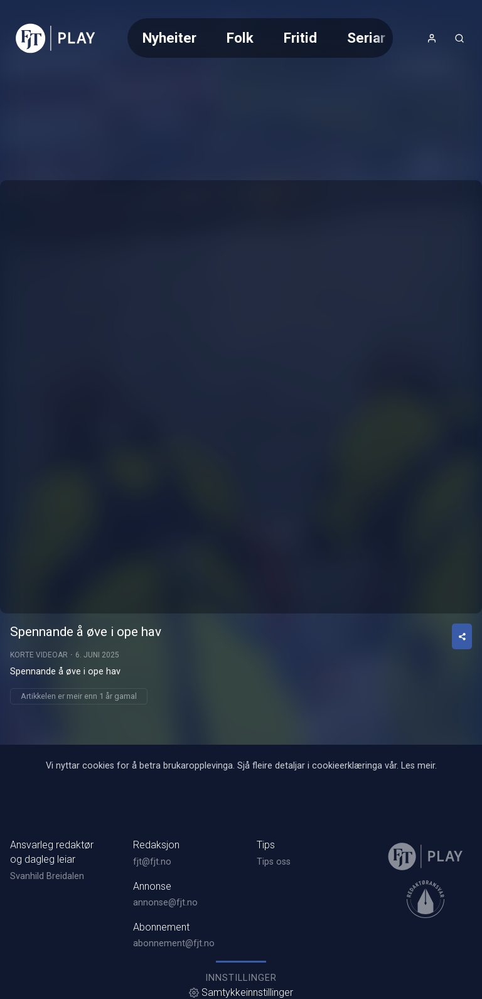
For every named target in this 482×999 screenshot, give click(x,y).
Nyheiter (169, 38)
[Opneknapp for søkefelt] (459, 38)
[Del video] (462, 636)
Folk (240, 38)
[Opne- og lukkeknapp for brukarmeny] (431, 38)
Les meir (418, 765)
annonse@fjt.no (165, 902)
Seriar (366, 38)
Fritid (300, 38)
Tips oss (274, 861)
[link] (55, 38)
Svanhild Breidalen (47, 876)
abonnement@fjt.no (174, 943)
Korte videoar (39, 655)
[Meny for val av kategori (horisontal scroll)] (259, 38)
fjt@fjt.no (152, 861)
